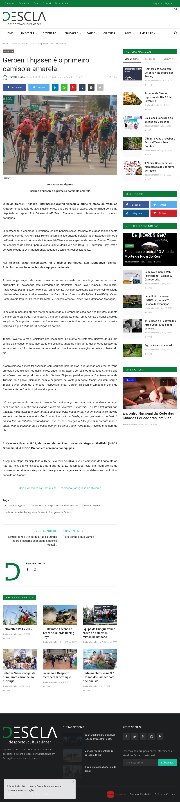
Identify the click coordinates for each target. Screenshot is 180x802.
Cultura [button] (110, 33)
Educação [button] (73, 33)
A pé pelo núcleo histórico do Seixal (100, 769)
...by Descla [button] (28, 33)
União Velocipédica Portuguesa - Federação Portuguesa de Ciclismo (60, 487)
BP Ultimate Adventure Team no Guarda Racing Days (58, 633)
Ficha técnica (61, 3)
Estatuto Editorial (42, 3)
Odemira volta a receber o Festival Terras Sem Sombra (160, 142)
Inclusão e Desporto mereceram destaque (57, 675)
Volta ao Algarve (92, 505)
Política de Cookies (165, 794)
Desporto (15, 43)
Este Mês (150, 58)
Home (9, 33)
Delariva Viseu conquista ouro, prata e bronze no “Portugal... (19, 677)
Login (156, 3)
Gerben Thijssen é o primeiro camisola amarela (54, 505)
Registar (169, 3)
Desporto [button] (51, 33)
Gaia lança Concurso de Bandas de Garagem (159, 119)
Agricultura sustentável (158, 345)
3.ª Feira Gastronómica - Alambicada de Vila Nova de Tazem (159, 167)
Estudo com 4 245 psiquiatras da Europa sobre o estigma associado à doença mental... (32, 540)
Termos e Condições (140, 794)
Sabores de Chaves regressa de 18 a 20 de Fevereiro (158, 97)
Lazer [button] (128, 33)
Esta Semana (132, 58)
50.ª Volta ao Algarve (14, 505)
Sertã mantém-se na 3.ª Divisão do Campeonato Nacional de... (98, 677)
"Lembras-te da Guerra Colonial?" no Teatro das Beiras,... (159, 73)
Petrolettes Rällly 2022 (17, 629)
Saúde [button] (92, 33)
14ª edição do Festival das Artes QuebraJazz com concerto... (160, 325)
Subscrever (168, 762)
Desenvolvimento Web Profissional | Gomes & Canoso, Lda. (158, 276)
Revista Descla (14, 77)
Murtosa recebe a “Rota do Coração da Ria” (98, 753)
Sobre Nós (24, 3)
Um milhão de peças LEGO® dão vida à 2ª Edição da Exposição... (158, 300)
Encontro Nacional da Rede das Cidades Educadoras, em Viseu (148, 415)
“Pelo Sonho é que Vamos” (79, 536)
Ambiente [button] (147, 33)
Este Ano (168, 58)
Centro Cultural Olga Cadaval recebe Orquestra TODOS (99, 737)
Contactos (9, 3)
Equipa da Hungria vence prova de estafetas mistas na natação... (99, 633)
